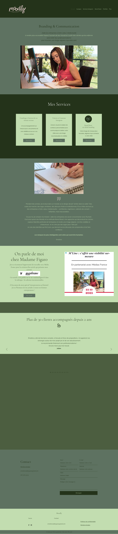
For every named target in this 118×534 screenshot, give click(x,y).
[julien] (50, 372)
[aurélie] (52, 372)
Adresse (81, 466)
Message (62, 479)
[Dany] (62, 372)
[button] (88, 9)
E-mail (81, 460)
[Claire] (57, 372)
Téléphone (63, 466)
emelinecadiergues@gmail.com (29, 471)
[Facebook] (29, 525)
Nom (61, 460)
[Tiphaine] (64, 372)
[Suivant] (111, 349)
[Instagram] (31, 525)
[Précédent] (6, 349)
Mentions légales (25, 467)
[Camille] (55, 372)
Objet (61, 472)
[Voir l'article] (29, 295)
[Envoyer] (79, 493)
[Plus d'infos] (29, 140)
